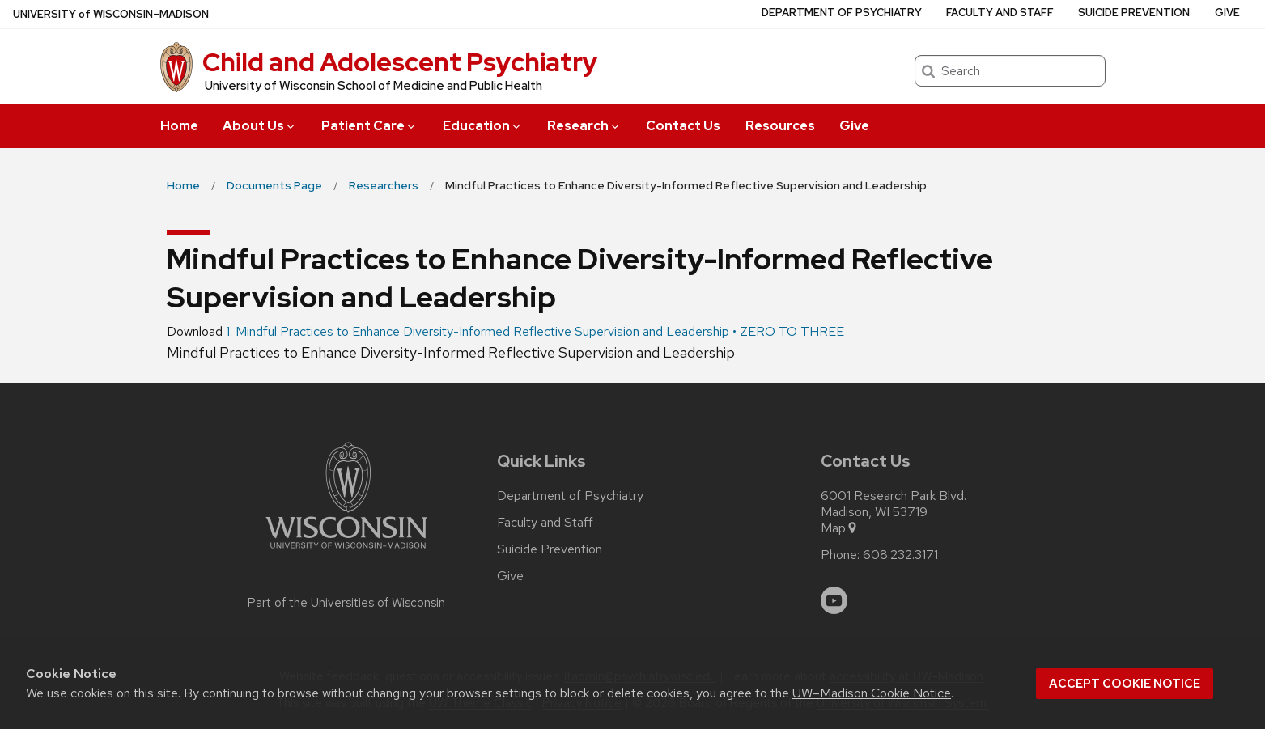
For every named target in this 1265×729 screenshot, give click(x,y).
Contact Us (683, 125)
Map (840, 528)
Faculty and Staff (1000, 12)
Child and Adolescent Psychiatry (399, 62)
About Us (260, 125)
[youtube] (834, 600)
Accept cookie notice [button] (1124, 684)
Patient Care (369, 125)
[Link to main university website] (346, 551)
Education (483, 125)
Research (584, 125)
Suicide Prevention (1134, 12)
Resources (780, 125)
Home (179, 125)
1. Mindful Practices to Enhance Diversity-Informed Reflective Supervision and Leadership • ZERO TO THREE (535, 331)
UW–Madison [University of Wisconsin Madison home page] (111, 14)
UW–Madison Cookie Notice (871, 692)
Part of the (346, 603)
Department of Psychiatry (842, 12)
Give (854, 125)
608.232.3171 (900, 555)
